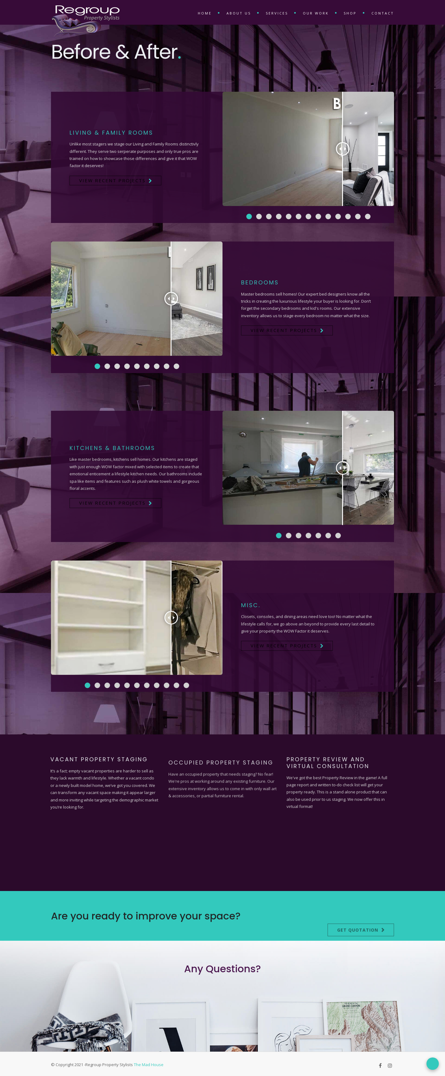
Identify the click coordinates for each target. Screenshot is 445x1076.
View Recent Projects (112, 180)
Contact (382, 13)
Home (205, 13)
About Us (239, 13)
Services (277, 13)
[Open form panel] (432, 1063)
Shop (350, 13)
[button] (249, 216)
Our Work (316, 13)
